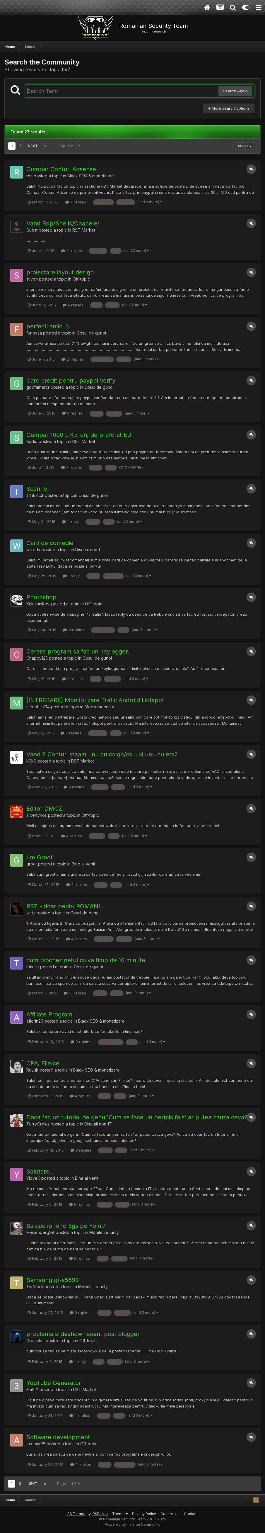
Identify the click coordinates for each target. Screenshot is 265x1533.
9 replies (74, 787)
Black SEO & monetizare (90, 175)
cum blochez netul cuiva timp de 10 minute (85, 960)
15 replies (75, 993)
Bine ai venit (83, 863)
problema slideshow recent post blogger (83, 1333)
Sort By (246, 146)
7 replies (75, 202)
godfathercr (37, 387)
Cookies (191, 1514)
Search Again (235, 91)
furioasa (34, 332)
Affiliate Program (49, 1014)
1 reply (70, 521)
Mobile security (99, 706)
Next (33, 146)
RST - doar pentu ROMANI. (64, 906)
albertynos (36, 815)
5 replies (79, 1204)
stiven (32, 278)
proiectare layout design (60, 272)
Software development (58, 1437)
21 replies (72, 359)
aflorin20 (34, 1020)
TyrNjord (34, 1286)
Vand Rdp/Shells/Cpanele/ (62, 223)
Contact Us (169, 1514)
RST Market (83, 230)
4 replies (73, 305)
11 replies (73, 629)
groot (31, 863)
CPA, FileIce (42, 1063)
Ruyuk (32, 1069)
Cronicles (35, 1340)
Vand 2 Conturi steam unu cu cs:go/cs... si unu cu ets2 (102, 754)
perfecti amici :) (47, 326)
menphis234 (38, 706)
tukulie (32, 966)
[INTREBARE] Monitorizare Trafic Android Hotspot (95, 700)
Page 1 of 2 (68, 146)
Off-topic (81, 278)
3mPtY (32, 1389)
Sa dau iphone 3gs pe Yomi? (65, 1225)
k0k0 (31, 760)
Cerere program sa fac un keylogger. (77, 651)
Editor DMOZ (44, 808)
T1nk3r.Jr (35, 495)
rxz (29, 175)
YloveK (33, 1178)
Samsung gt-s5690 (52, 1280)
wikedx (33, 549)
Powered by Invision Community (132, 1524)
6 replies (79, 1258)
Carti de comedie (49, 542)
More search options (229, 108)
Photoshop (41, 597)
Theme (120, 1514)
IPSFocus (100, 1514)
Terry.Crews (37, 1123)
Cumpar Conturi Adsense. (62, 169)
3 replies (71, 250)
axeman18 (35, 1443)
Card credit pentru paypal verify (70, 380)
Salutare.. (39, 1171)
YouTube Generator (53, 1382)
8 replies (81, 1150)
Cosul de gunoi (91, 332)
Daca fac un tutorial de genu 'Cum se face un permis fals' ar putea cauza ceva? (136, 1117)
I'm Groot (39, 857)
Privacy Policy (144, 1514)
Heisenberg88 (40, 1232)
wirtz (30, 912)
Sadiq (31, 441)
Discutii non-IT (89, 549)
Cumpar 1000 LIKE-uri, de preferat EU (78, 434)
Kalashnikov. (38, 603)
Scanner (37, 488)
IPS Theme (76, 1514)
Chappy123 (37, 658)
